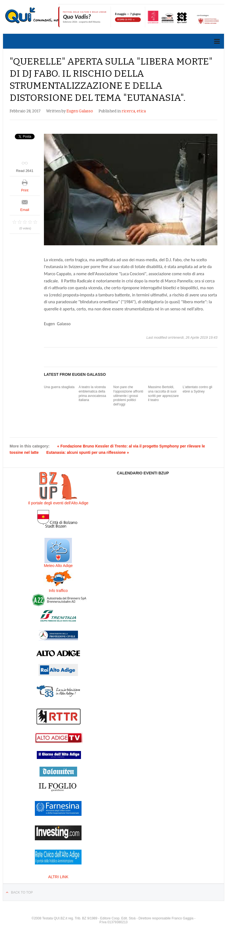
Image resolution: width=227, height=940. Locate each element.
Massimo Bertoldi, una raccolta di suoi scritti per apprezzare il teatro (163, 393)
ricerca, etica (134, 111)
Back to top (22, 892)
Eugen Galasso (79, 111)
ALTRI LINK (58, 877)
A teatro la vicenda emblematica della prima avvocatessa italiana (92, 393)
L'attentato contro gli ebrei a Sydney (197, 389)
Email (24, 210)
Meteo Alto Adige (58, 565)
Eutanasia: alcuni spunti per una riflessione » (87, 452)
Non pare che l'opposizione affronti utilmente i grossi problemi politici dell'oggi (128, 395)
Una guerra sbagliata (59, 387)
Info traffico (58, 590)
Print (25, 190)
